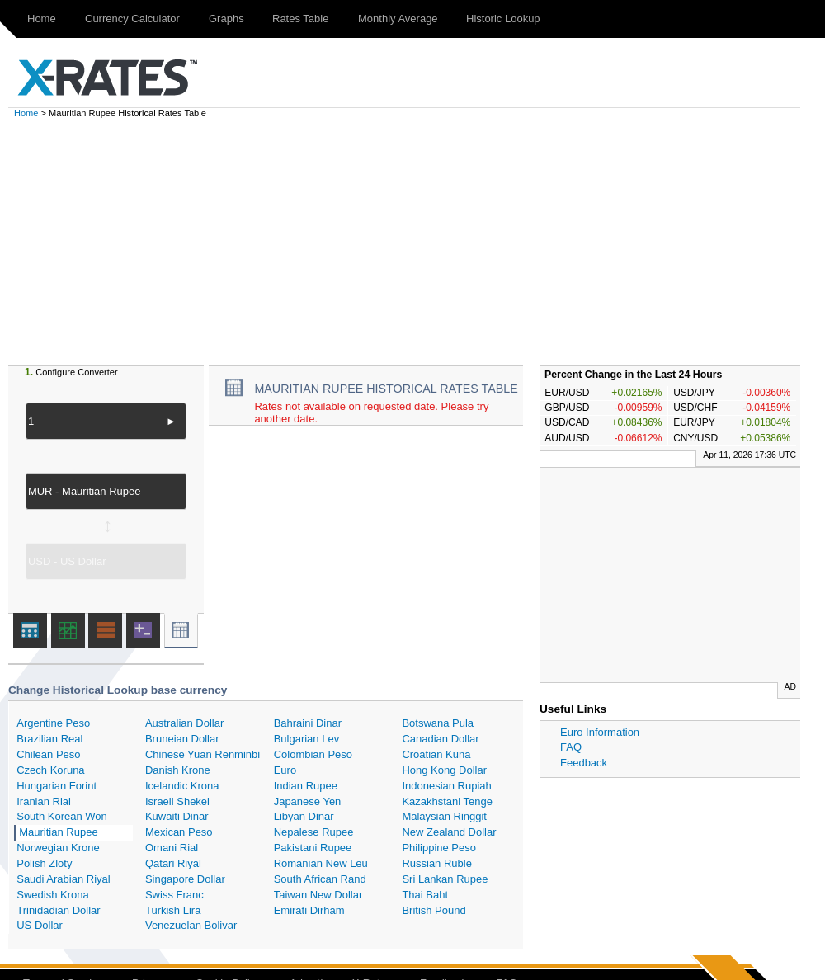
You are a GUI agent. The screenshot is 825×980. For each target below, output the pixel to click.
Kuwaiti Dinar (177, 816)
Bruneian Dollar (182, 739)
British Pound (433, 910)
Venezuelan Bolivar (191, 925)
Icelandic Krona (182, 786)
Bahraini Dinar (308, 723)
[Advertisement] (421, 241)
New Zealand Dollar (449, 832)
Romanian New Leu (321, 863)
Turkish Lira (172, 910)
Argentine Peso (53, 723)
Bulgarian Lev (307, 739)
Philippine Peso (439, 847)
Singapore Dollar (185, 879)
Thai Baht (425, 894)
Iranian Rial (43, 801)
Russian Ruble (437, 863)
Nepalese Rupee (314, 832)
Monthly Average (398, 18)
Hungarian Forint (56, 786)
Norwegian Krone (57, 847)
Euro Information (599, 732)
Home (41, 18)
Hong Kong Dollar (444, 770)
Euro (285, 770)
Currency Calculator (132, 18)
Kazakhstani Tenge (447, 801)
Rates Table (300, 18)
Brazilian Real (49, 739)
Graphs (226, 18)
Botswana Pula (438, 723)
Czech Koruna (50, 770)
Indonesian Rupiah (446, 786)
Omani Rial (171, 847)
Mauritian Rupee (58, 832)
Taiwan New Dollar (318, 894)
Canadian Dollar (440, 739)
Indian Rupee (305, 786)
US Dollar (39, 925)
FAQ (571, 747)
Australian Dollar (184, 723)
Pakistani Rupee (313, 847)
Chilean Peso (48, 754)
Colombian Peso (313, 754)
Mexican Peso (179, 832)
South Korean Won (61, 816)
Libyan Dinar (304, 816)
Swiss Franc (174, 894)
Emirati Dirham (309, 910)
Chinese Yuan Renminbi (202, 754)
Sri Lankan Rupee (445, 879)
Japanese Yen (308, 801)
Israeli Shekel (177, 801)
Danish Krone (177, 770)
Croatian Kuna (436, 754)
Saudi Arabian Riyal (63, 879)
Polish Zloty (44, 863)
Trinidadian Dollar (58, 910)
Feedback (583, 762)
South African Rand (320, 879)
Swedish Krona (52, 894)
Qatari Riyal (173, 863)
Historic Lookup (503, 18)
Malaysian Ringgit (444, 816)
